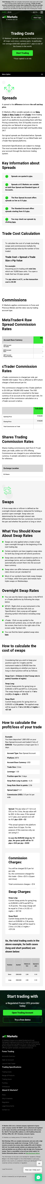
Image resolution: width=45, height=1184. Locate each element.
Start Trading (22, 53)
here (14, 222)
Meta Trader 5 (15, 115)
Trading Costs (7, 1072)
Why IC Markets (7, 1098)
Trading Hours (7, 1079)
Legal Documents (8, 1106)
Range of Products (8, 1075)
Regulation (5, 1102)
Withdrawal (6, 1087)
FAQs (4, 1095)
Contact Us (6, 1110)
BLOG (9, 12)
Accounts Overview (8, 1056)
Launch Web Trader (8, 1063)
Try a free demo (22, 1019)
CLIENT (4, 12)
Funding (4, 1083)
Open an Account (8, 1060)
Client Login (37, 17)
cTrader (28, 115)
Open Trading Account (22, 1012)
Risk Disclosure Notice (33, 1153)
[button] (35, 12)
